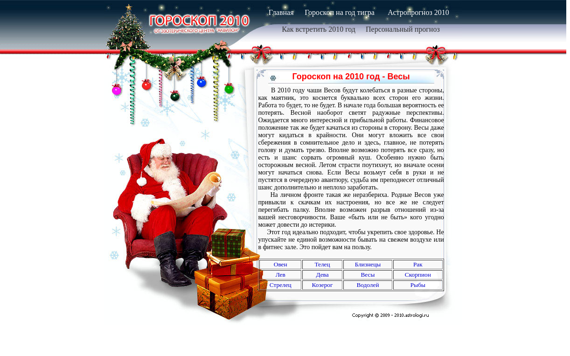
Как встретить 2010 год (318, 29)
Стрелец (281, 284)
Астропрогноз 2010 (418, 12)
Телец (322, 264)
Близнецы (368, 264)
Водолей (367, 284)
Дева (322, 274)
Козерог (322, 284)
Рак (418, 264)
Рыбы (417, 284)
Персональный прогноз (403, 29)
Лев (280, 274)
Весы (368, 274)
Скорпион (418, 274)
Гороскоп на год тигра (340, 12)
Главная (281, 12)
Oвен (280, 264)
